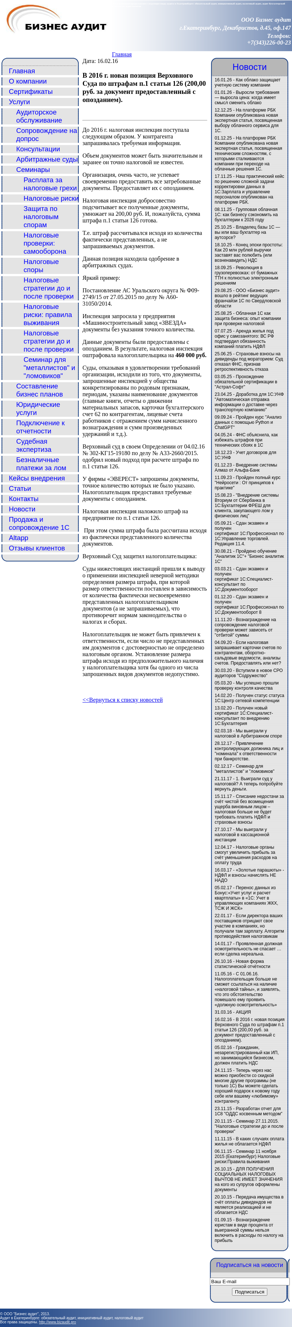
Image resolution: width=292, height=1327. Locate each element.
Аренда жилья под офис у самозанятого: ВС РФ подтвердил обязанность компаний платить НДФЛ (244, 338)
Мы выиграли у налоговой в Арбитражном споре (248, 733)
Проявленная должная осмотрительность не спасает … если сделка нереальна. (248, 949)
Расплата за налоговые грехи (50, 184)
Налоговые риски (51, 198)
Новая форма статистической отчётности (242, 964)
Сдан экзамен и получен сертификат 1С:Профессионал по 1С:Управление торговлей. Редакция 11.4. (249, 533)
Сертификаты (31, 91)
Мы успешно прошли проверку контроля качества (247, 685)
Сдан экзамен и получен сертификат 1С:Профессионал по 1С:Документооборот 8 (249, 604)
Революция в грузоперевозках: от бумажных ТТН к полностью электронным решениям (246, 275)
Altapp (18, 538)
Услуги (19, 102)
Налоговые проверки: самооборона (45, 243)
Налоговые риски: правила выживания (48, 315)
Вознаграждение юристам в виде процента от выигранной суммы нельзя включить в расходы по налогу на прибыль (249, 1230)
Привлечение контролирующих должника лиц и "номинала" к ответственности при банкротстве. (249, 751)
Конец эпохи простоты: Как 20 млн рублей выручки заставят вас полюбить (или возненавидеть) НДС (249, 252)
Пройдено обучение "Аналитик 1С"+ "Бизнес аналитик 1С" (249, 556)
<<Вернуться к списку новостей (122, 700)
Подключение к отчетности (40, 427)
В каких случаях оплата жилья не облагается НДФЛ (249, 1141)
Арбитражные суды (47, 159)
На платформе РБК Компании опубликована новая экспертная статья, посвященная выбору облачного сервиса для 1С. (248, 120)
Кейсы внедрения (37, 478)
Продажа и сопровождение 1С (39, 523)
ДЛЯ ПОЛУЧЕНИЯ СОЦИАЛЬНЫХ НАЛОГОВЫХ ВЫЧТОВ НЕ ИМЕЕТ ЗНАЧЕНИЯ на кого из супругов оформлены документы (248, 1179)
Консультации (38, 149)
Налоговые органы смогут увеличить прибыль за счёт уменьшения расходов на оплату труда (246, 855)
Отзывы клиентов (37, 548)
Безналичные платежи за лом (41, 464)
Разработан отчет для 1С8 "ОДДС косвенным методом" (248, 1111)
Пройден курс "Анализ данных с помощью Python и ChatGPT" (248, 422)
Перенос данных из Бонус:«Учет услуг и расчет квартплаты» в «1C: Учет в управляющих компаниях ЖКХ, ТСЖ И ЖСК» (246, 898)
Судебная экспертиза (34, 445)
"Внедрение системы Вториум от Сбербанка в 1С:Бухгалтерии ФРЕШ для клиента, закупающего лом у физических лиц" (247, 505)
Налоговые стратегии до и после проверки (49, 288)
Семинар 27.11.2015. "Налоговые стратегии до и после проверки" (249, 1126)
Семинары (33, 169)
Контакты (24, 499)
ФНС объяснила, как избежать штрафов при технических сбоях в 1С (246, 440)
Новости (22, 509)
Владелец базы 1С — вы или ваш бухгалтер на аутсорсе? (247, 232)
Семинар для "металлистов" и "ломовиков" (49, 368)
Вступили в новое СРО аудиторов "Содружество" (249, 673)
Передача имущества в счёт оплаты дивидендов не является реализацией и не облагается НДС (249, 1204)
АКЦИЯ (243, 1012)
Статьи (20, 488)
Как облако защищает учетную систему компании (248, 82)
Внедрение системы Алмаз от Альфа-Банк (246, 467)
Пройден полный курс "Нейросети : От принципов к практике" (248, 482)
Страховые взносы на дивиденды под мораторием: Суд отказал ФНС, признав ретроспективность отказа (249, 361)
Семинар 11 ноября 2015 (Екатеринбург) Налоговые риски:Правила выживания (247, 1156)
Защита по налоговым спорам (41, 217)
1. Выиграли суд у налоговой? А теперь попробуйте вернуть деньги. (249, 784)
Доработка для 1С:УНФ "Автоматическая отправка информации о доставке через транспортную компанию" (249, 402)
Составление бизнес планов (39, 390)
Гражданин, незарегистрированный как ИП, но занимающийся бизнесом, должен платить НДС (247, 1055)
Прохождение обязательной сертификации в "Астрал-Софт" (246, 382)
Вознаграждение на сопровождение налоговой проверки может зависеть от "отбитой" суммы (245, 627)
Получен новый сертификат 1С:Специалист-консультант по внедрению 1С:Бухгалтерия (244, 715)
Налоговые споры (41, 266)
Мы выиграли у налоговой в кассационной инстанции (242, 834)
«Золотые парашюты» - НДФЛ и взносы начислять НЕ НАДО (249, 875)
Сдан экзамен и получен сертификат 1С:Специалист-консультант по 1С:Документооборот (244, 579)
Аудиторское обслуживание (39, 116)
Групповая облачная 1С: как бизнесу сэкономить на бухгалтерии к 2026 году (246, 214)
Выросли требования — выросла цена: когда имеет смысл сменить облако (247, 97)
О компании (28, 81)
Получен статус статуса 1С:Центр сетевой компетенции (249, 698)
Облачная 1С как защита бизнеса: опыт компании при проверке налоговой (248, 318)
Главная (122, 54)
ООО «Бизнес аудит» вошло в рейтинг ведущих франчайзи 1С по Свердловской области (248, 298)
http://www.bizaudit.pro (57, 1322)
